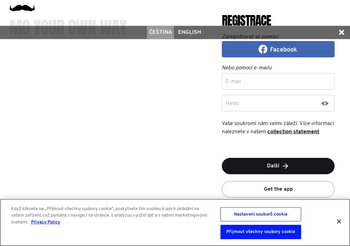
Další (278, 166)
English (189, 32)
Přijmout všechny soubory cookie (260, 232)
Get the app (278, 189)
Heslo (232, 103)
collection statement (293, 132)
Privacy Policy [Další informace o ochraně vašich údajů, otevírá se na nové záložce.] (45, 222)
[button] (341, 32)
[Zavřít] (339, 221)
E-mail (233, 81)
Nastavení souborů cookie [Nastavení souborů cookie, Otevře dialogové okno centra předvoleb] (260, 214)
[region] (175, 222)
